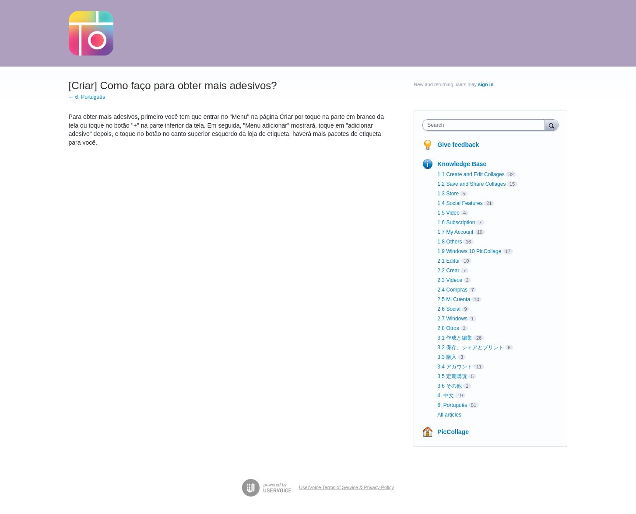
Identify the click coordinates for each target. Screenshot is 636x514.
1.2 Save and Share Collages (471, 184)
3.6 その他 (449, 386)
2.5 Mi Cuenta (453, 299)
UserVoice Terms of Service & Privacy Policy (346, 487)
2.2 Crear (448, 270)
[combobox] (486, 125)
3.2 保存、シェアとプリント (470, 347)
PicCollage (453, 431)
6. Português (452, 405)
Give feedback (458, 144)
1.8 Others (449, 242)
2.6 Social (448, 309)
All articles (449, 415)
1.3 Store (448, 194)
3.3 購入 (447, 357)
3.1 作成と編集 (454, 338)
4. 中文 (445, 395)
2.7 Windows (452, 319)
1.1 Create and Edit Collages (470, 174)
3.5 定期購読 (452, 376)
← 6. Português (87, 97)
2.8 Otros (448, 328)
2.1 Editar (448, 261)
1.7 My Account (455, 232)
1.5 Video (448, 213)
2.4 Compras (452, 290)
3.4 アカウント (454, 367)
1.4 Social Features (459, 203)
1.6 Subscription (456, 222)
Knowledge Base (461, 163)
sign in (485, 84)
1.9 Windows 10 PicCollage (469, 251)
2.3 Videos (449, 280)
